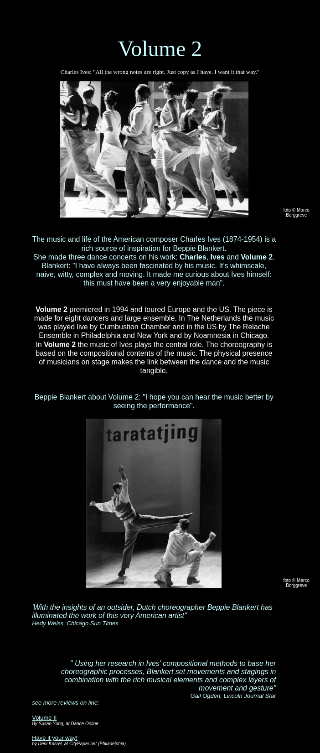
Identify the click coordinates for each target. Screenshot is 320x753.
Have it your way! (54, 737)
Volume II (44, 717)
